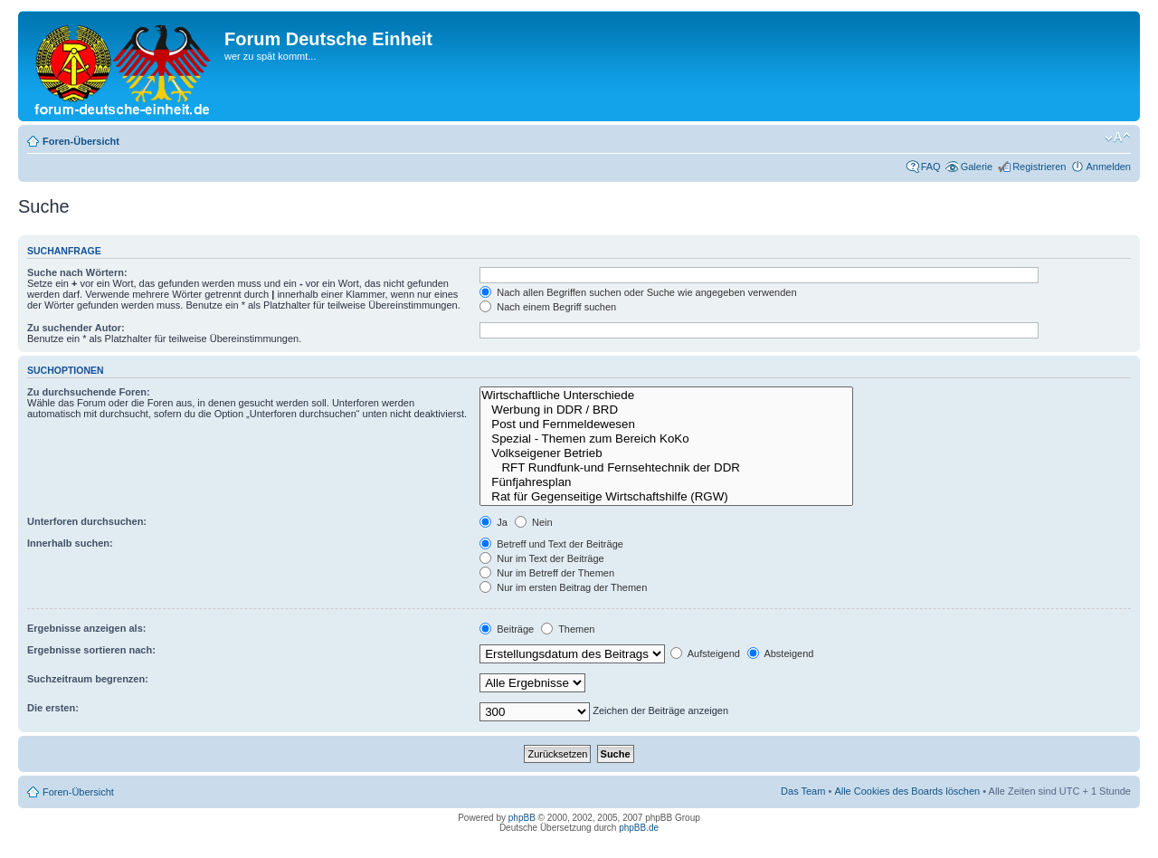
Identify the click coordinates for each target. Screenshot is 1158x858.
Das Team (803, 791)
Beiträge (506, 629)
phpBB (522, 818)
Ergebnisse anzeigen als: (86, 628)
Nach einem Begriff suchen (547, 306)
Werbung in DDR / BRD (666, 410)
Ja (493, 522)
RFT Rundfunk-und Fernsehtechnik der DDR (666, 468)
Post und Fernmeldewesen (666, 424)
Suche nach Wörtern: (77, 272)
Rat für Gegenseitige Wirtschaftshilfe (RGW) (666, 497)
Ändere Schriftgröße (1118, 137)
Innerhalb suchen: (70, 543)
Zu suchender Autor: (76, 327)
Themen (567, 629)
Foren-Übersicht (81, 141)
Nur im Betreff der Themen (546, 572)
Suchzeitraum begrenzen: (87, 678)
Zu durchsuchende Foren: (88, 391)
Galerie (976, 166)
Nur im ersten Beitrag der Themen (563, 587)
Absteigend (780, 653)
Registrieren (1039, 166)
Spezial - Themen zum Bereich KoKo (666, 439)
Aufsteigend (705, 653)
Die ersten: (53, 707)
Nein (534, 522)
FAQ (931, 166)
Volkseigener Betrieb (666, 453)
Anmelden (1108, 166)
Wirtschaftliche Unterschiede (666, 395)
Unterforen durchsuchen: (87, 521)
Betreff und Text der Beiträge (551, 544)
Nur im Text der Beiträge (541, 558)
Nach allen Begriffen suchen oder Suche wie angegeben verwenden (637, 292)
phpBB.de (639, 828)
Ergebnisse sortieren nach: (91, 649)
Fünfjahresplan (666, 482)
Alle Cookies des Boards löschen (907, 791)
